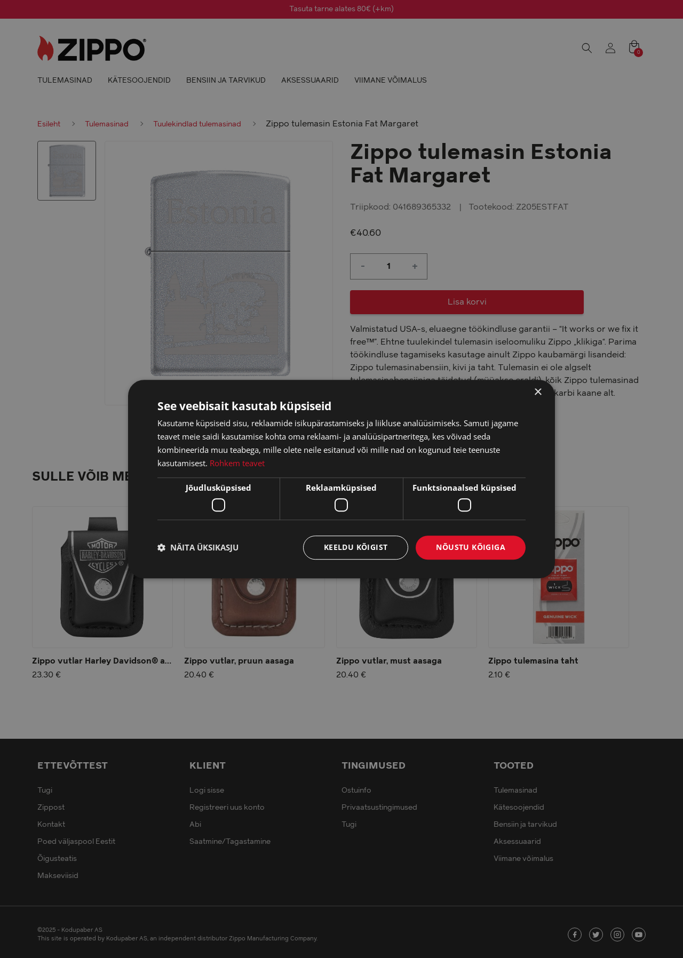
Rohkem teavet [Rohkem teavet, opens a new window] (237, 463)
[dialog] (341, 479)
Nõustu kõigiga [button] (470, 547)
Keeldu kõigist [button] (356, 547)
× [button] (538, 392)
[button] (198, 547)
